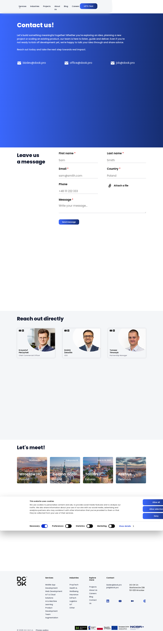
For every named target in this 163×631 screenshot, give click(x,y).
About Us (95, 7)
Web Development (53, 591)
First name (67, 153)
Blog (105, 7)
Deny (144, 616)
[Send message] (69, 222)
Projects (83, 7)
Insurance (74, 595)
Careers (114, 7)
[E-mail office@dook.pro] (78, 62)
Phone (63, 184)
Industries (70, 7)
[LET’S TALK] (137, 7)
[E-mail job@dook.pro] (122, 62)
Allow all (144, 602)
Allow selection (144, 609)
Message (66, 199)
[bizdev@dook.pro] (114, 585)
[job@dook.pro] (112, 587)
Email (63, 168)
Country (113, 168)
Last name (115, 153)
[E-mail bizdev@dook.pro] (31, 62)
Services (57, 7)
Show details (125, 626)
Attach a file (122, 185)
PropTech (74, 585)
